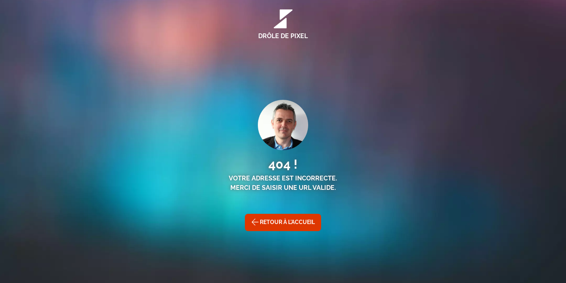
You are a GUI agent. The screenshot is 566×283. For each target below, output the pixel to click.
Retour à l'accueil (283, 222)
